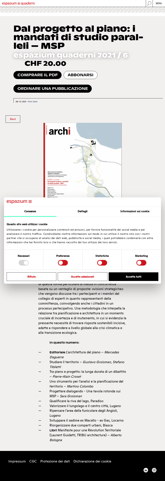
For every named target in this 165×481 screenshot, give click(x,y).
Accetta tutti (133, 276)
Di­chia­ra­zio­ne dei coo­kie (92, 461)
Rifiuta (31, 276)
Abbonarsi (80, 75)
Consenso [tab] (30, 211)
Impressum (17, 461)
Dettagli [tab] (83, 211)
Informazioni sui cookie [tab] (134, 211)
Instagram (154, 470)
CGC (33, 461)
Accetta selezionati (82, 276)
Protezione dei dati (55, 461)
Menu (159, 3)
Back (13, 119)
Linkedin (145, 470)
